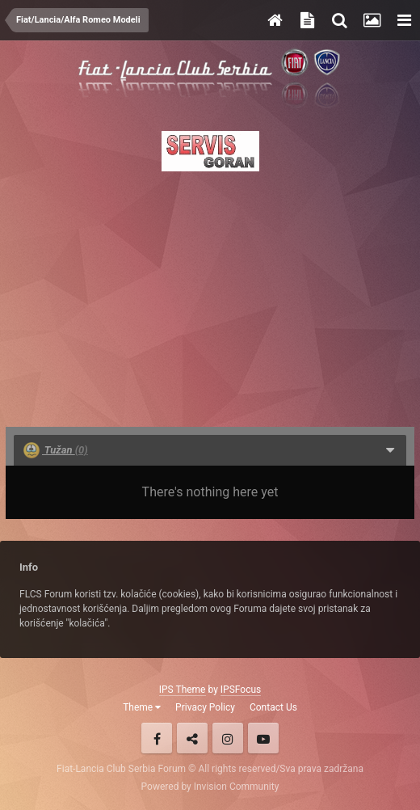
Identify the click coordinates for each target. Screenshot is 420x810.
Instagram (227, 738)
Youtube (263, 738)
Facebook (156, 738)
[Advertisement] (210, 294)
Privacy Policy (205, 707)
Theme (142, 707)
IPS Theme (182, 689)
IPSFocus (240, 689)
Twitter (192, 738)
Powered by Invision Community (210, 786)
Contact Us (273, 707)
